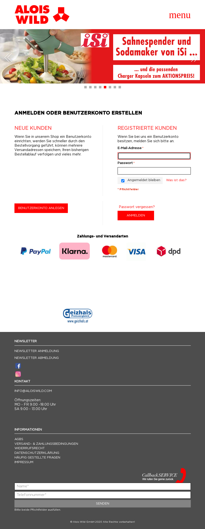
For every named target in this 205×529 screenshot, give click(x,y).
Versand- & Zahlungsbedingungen (46, 444)
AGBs (18, 439)
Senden (102, 503)
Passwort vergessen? (137, 207)
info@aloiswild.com (33, 391)
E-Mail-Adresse (130, 148)
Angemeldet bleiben (143, 180)
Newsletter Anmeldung (36, 351)
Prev (8, 57)
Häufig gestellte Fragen (37, 457)
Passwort (125, 163)
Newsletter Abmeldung (36, 358)
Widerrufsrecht (29, 448)
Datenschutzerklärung (36, 453)
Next (195, 57)
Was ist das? (176, 180)
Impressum (23, 462)
